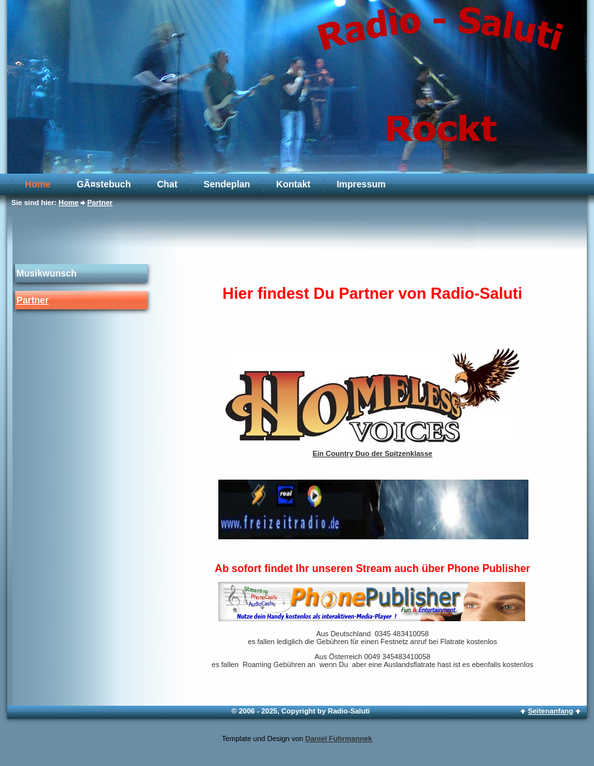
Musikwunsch (46, 273)
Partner (100, 202)
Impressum (361, 184)
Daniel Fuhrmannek (339, 738)
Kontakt (293, 184)
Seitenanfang (550, 711)
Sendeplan (227, 184)
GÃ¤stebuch (103, 184)
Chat (167, 184)
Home (37, 184)
